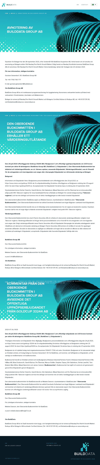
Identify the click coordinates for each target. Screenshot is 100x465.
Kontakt (85, 4)
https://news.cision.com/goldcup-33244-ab (19, 183)
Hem (6, 13)
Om (78, 4)
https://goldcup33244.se (23, 186)
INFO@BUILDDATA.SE (53, 445)
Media (13, 13)
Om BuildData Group (13, 445)
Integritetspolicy (12, 458)
